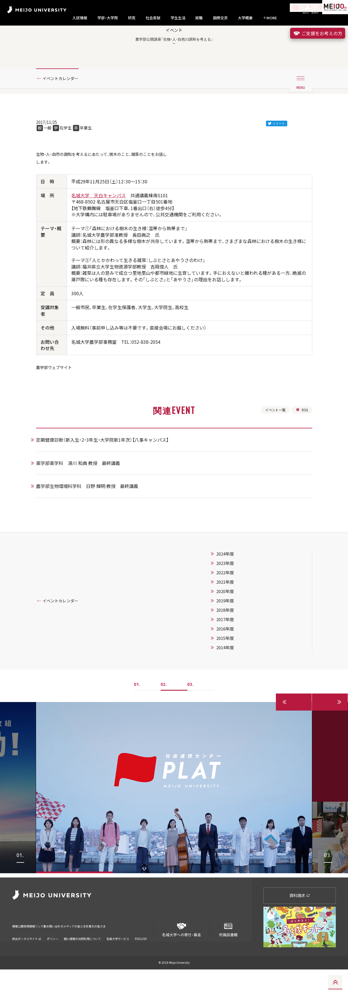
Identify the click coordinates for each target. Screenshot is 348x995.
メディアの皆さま (111, 947)
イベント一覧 (272, 438)
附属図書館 (228, 952)
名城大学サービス (117, 956)
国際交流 (220, 17)
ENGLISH (141, 956)
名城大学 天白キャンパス (98, 221)
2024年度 (232, 584)
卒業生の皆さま (143, 947)
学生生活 (178, 17)
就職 (199, 17)
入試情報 (79, 17)
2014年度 (232, 677)
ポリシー (52, 956)
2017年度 (232, 649)
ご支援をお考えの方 (317, 33)
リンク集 (58, 947)
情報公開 (19, 947)
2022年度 (232, 602)
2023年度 (232, 593)
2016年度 (232, 658)
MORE (270, 17)
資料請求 (299, 921)
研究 (131, 17)
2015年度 (232, 668)
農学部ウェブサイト (56, 393)
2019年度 (232, 630)
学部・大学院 (107, 17)
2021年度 (232, 612)
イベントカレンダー (64, 100)
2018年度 (232, 640)
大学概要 (245, 17)
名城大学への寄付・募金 (181, 952)
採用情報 (39, 947)
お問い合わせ (81, 947)
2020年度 (232, 621)
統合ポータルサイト (26, 956)
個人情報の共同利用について (82, 956)
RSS (301, 438)
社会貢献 (153, 17)
